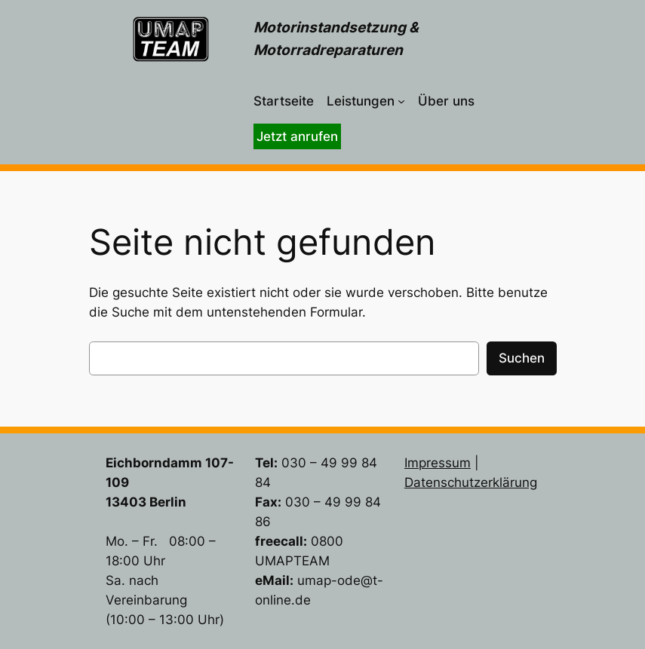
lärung (518, 482)
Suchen (522, 358)
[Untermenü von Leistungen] (401, 101)
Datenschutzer (448, 482)
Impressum (437, 462)
